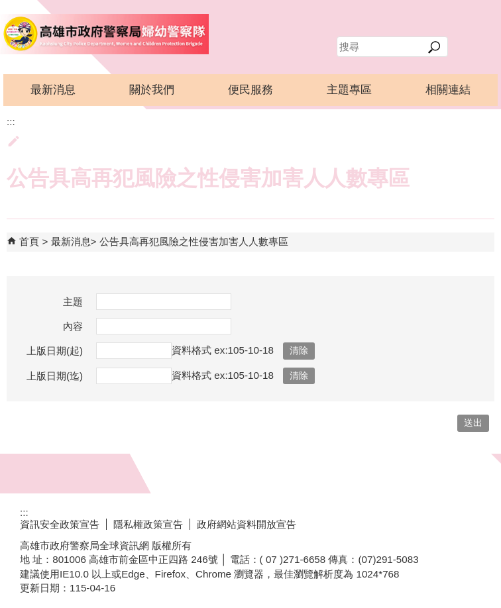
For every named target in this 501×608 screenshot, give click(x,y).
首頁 (29, 241)
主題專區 (349, 89)
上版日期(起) (55, 350)
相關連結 (448, 89)
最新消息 (53, 89)
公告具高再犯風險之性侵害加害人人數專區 (193, 241)
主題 (73, 301)
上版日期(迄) (55, 375)
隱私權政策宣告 (148, 524)
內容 (73, 326)
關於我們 (151, 89)
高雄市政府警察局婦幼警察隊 (104, 34)
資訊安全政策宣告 (59, 524)
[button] (434, 47)
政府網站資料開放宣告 (246, 524)
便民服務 (250, 89)
